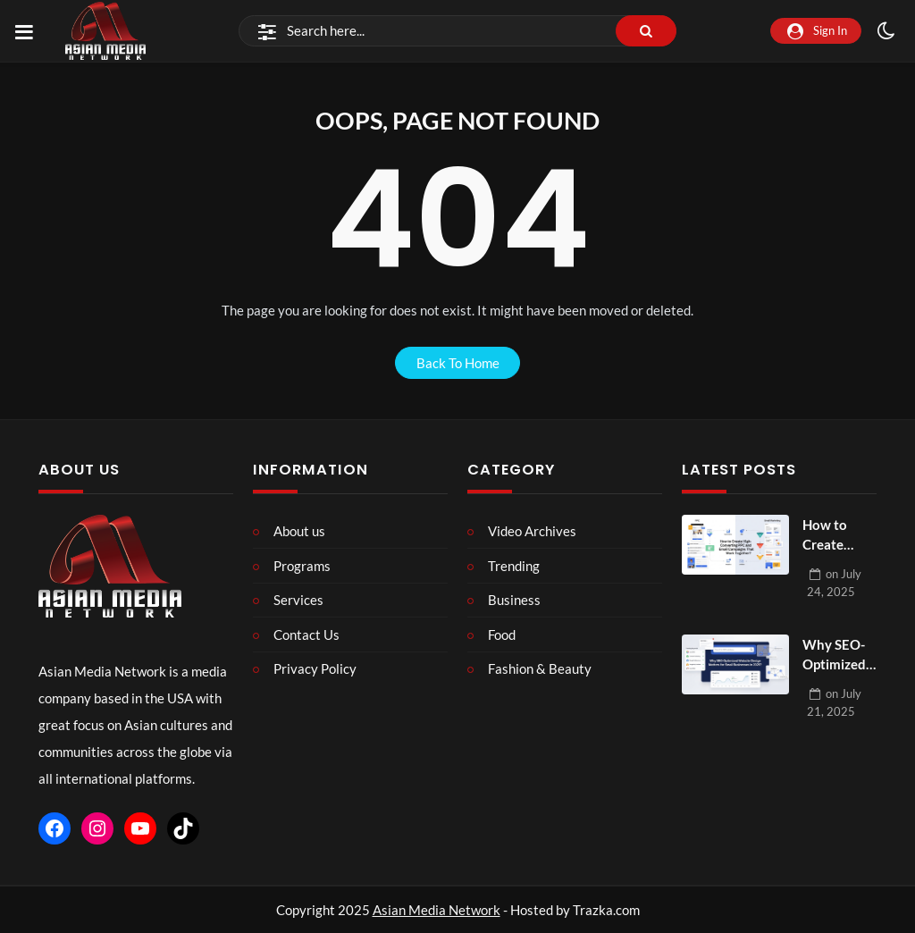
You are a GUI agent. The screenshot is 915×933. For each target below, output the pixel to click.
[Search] (457, 31)
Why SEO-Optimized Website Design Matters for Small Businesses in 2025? (837, 655)
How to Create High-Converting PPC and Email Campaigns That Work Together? (836, 536)
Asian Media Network (436, 910)
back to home (457, 363)
